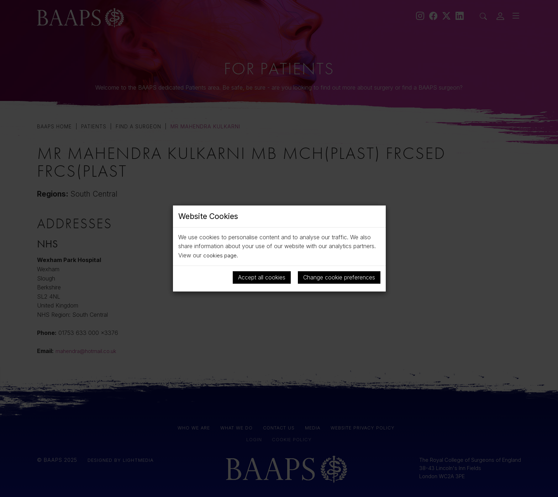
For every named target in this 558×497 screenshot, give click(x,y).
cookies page (220, 255)
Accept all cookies (261, 276)
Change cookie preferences (339, 276)
